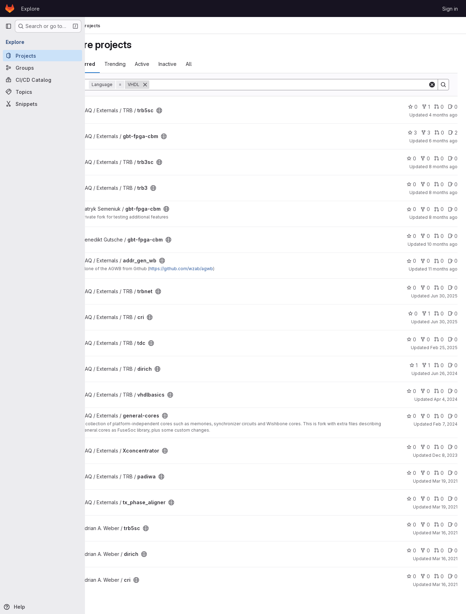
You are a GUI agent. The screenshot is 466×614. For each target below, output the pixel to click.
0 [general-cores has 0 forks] (425, 416)
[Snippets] (42, 103)
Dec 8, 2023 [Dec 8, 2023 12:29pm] (445, 455)
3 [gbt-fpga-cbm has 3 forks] (425, 133)
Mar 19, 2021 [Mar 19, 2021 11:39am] (445, 507)
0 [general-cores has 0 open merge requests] (439, 416)
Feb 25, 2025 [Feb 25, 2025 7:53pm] (444, 347)
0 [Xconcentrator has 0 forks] (425, 447)
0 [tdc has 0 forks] (425, 339)
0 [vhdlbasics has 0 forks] (425, 391)
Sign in (450, 9)
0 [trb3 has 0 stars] (411, 184)
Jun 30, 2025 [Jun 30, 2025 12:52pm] (444, 296)
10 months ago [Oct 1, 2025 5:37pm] (442, 244)
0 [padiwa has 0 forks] (425, 473)
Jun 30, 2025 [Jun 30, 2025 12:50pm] (444, 321)
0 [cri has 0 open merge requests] (439, 314)
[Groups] (42, 67)
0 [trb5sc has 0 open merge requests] (439, 107)
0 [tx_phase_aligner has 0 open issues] (453, 499)
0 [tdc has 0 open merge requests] (439, 339)
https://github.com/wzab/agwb (216, 268)
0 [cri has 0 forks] (425, 576)
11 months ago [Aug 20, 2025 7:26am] (443, 269)
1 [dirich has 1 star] (413, 365)
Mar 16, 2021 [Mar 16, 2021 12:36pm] (445, 532)
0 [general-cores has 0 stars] (411, 416)
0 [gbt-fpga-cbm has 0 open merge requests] (439, 133)
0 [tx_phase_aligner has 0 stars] (411, 499)
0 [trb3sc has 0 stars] (411, 158)
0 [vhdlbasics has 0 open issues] (453, 391)
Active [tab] (176, 64)
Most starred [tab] (114, 64)
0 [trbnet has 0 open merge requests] (439, 288)
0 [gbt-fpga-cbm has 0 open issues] (453, 209)
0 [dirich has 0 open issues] (453, 365)
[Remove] (180, 84)
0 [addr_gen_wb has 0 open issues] (453, 261)
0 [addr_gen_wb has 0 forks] (425, 261)
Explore (30, 9)
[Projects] (42, 55)
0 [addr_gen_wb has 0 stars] (411, 261)
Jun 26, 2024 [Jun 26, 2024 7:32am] (444, 373)
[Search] (306, 84)
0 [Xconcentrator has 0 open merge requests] (439, 447)
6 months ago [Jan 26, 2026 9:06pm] (443, 140)
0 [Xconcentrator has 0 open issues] (453, 447)
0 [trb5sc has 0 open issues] (453, 107)
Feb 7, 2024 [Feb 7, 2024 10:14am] (445, 424)
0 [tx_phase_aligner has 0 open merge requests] (439, 499)
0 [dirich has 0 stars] (411, 550)
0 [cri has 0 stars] (413, 314)
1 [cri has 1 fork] (426, 314)
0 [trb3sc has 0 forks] (425, 158)
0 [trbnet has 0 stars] (411, 288)
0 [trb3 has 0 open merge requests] (439, 184)
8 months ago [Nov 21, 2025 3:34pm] (443, 217)
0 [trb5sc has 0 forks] (425, 525)
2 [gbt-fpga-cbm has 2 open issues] (453, 133)
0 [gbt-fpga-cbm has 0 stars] (411, 209)
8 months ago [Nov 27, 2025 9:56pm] (443, 166)
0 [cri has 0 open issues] (453, 314)
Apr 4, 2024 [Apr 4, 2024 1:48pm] (446, 399)
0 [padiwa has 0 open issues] (453, 473)
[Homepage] (10, 8)
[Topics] (42, 91)
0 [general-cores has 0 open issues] (453, 416)
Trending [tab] (149, 64)
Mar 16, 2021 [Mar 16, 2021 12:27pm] (445, 584)
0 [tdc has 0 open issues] (453, 339)
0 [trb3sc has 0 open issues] (453, 158)
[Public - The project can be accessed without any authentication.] (194, 110)
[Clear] (432, 84)
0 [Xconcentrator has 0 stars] (411, 447)
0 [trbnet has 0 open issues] (453, 288)
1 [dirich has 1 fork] (426, 365)
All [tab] (223, 64)
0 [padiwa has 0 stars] (411, 473)
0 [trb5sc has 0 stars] (413, 107)
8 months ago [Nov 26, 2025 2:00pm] (443, 192)
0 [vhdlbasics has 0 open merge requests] (439, 391)
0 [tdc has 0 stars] (411, 339)
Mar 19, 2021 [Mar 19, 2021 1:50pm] (445, 481)
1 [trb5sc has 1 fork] (426, 107)
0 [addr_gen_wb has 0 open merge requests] (439, 261)
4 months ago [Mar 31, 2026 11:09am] (443, 115)
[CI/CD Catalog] (42, 79)
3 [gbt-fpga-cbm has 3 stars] (412, 133)
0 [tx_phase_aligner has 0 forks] (425, 499)
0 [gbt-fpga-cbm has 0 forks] (425, 209)
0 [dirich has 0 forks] (425, 550)
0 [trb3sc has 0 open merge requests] (439, 158)
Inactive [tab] (202, 64)
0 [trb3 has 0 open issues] (453, 184)
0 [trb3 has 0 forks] (425, 184)
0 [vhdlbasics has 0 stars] (411, 391)
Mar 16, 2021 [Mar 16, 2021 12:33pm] (445, 558)
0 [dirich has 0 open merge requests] (439, 365)
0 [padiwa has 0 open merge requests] (439, 473)
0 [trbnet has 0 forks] (425, 288)
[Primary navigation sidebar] (8, 26)
